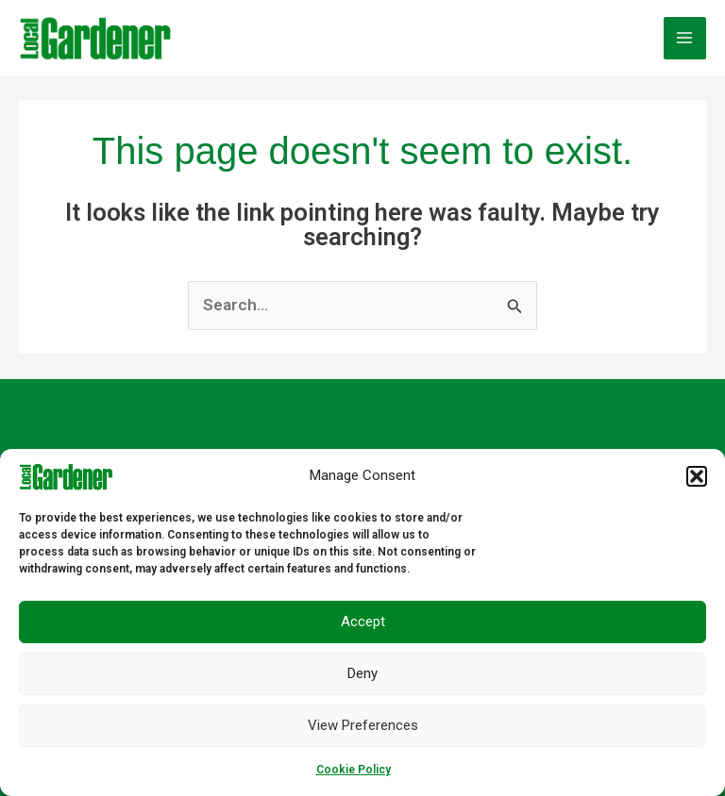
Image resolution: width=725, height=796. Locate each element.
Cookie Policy (353, 769)
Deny (362, 673)
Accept (363, 621)
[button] (696, 476)
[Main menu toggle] (685, 37)
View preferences (363, 725)
